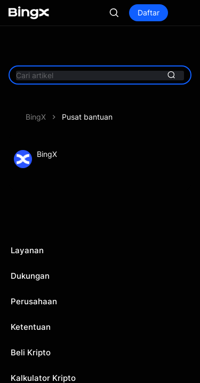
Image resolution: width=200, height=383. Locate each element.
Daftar (148, 12)
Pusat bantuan (87, 116)
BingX (36, 116)
